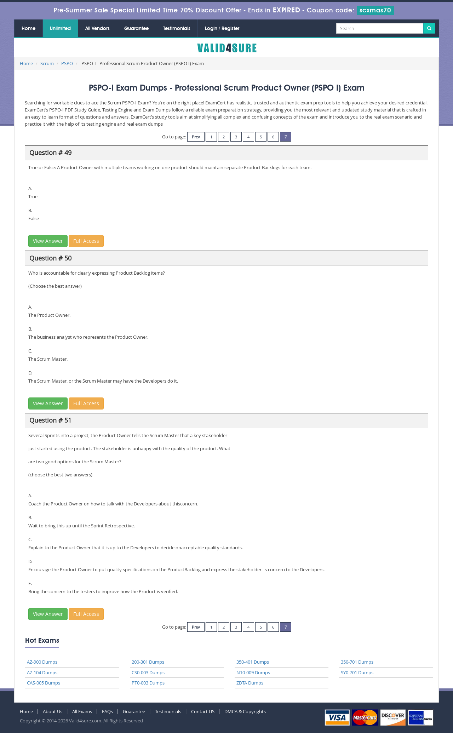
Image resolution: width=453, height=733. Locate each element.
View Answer (48, 240)
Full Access (86, 240)
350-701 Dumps (357, 662)
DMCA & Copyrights (245, 711)
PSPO (67, 63)
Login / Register (222, 28)
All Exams (82, 711)
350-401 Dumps (252, 662)
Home (28, 28)
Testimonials (176, 28)
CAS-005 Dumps (43, 683)
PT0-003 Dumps (148, 683)
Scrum (47, 63)
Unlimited (60, 28)
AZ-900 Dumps (42, 662)
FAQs (107, 711)
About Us (52, 711)
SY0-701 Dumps (357, 672)
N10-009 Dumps (253, 672)
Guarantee (136, 28)
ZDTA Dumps (249, 683)
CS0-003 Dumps (148, 672)
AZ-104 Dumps (42, 672)
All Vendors (97, 28)
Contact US (202, 711)
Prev (196, 136)
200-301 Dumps (148, 662)
